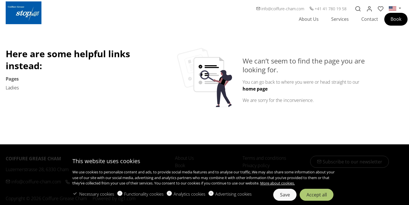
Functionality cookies (144, 194)
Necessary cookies (96, 194)
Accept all (316, 195)
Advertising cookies (233, 194)
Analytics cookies (189, 194)
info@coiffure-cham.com (280, 8)
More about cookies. (277, 183)
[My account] (369, 9)
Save (285, 195)
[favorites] (380, 9)
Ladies (12, 88)
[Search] (358, 9)
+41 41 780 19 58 (328, 8)
